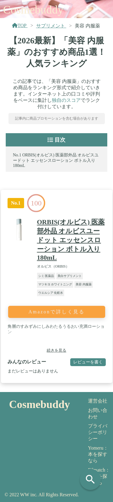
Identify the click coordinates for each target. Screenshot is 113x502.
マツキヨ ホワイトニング (55, 284)
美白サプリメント (70, 276)
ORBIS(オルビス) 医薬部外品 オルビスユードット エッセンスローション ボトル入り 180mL (56, 160)
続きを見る (56, 350)
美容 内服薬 (84, 284)
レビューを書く (88, 361)
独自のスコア (66, 100)
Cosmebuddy (33, 9)
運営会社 (97, 400)
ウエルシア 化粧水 (50, 292)
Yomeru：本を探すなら (98, 454)
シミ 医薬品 (46, 276)
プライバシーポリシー (97, 432)
